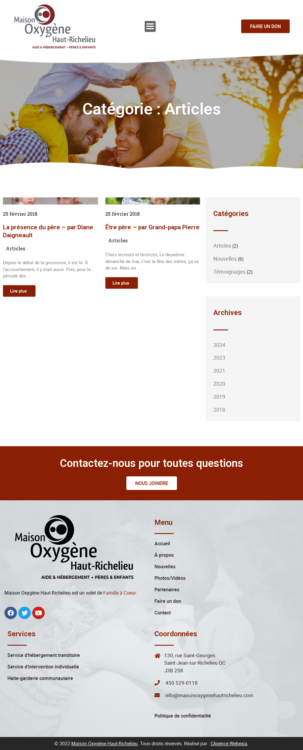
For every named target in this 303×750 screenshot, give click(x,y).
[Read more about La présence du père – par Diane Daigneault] (19, 291)
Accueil (162, 543)
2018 (219, 409)
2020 (219, 383)
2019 (219, 396)
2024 (219, 344)
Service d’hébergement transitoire (43, 655)
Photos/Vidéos (170, 578)
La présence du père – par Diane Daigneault (48, 231)
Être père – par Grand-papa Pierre (152, 227)
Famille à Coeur (119, 593)
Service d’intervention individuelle (43, 666)
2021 (219, 370)
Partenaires (166, 589)
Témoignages (229, 271)
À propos (164, 555)
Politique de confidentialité (182, 715)
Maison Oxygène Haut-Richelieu (104, 743)
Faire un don (167, 601)
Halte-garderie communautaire (40, 678)
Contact (162, 612)
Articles (15, 248)
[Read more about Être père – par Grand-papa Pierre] (121, 283)
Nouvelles (225, 258)
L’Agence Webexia (229, 743)
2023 (219, 357)
